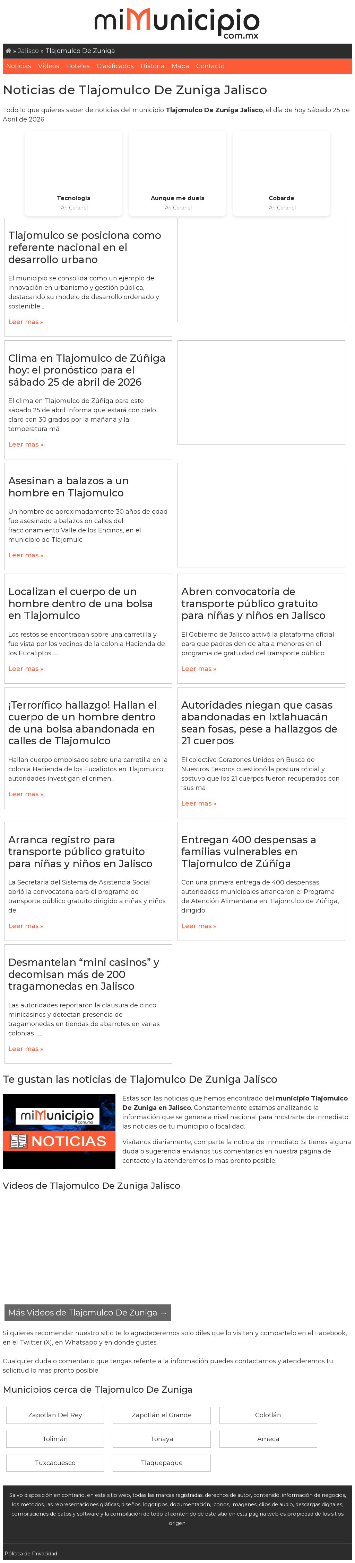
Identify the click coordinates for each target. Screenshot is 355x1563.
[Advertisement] (261, 270)
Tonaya (161, 1439)
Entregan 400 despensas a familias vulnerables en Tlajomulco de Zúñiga (249, 852)
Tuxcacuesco (55, 1463)
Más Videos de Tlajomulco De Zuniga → (87, 1313)
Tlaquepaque (162, 1463)
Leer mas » (25, 322)
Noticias (18, 66)
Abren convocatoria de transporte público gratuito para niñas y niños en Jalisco (253, 603)
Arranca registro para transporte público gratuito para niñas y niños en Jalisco (80, 852)
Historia (153, 66)
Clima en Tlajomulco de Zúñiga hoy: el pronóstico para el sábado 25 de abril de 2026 (87, 370)
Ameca (268, 1439)
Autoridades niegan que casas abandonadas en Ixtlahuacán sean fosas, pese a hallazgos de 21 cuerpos (259, 723)
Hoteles (78, 66)
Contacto (210, 66)
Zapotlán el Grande (162, 1415)
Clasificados (115, 66)
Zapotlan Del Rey (55, 1415)
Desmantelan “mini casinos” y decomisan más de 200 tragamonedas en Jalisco (83, 974)
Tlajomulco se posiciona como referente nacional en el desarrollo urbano (84, 247)
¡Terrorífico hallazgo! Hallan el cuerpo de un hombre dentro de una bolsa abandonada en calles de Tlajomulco (82, 723)
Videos (48, 66)
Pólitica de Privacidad (31, 1554)
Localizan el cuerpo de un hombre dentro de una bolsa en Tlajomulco (80, 603)
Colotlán (268, 1415)
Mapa (180, 66)
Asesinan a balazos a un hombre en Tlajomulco (68, 487)
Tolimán (55, 1439)
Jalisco (28, 51)
